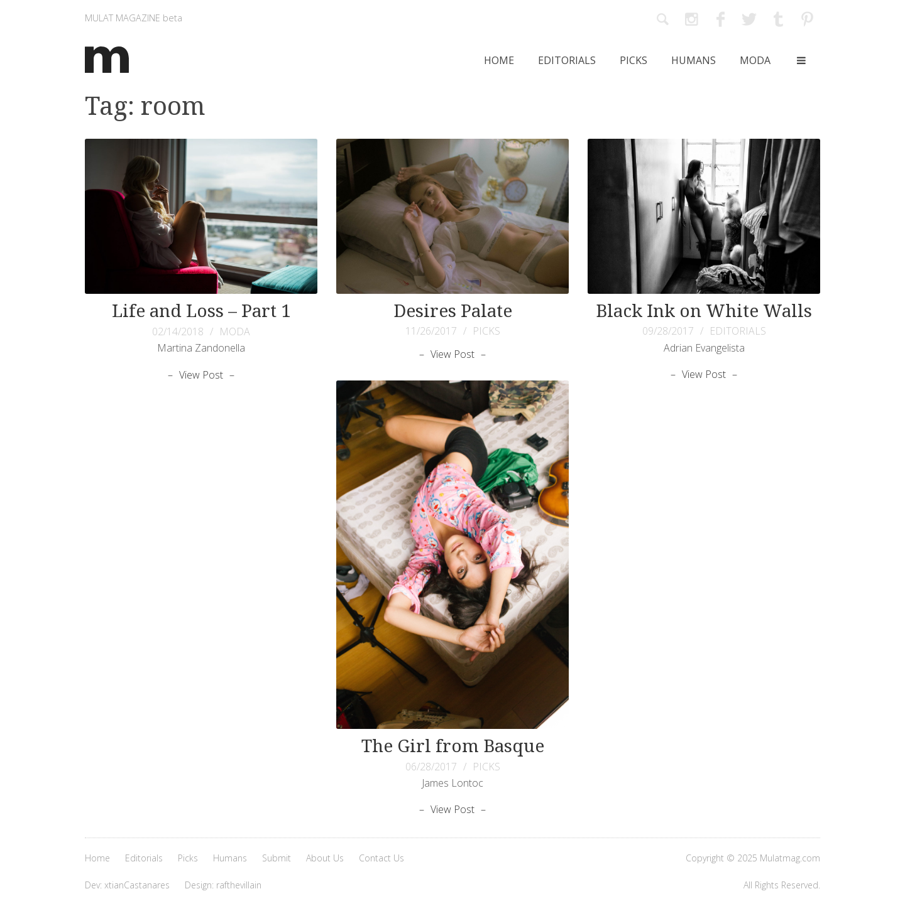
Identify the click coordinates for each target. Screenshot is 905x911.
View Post (201, 375)
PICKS (486, 331)
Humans (693, 60)
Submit (276, 858)
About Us (325, 858)
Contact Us (381, 858)
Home (499, 60)
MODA (234, 331)
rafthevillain (238, 885)
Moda (755, 60)
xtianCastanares (137, 885)
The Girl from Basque (452, 746)
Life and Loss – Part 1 (201, 311)
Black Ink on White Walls (704, 311)
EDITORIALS (738, 331)
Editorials (567, 60)
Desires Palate (452, 311)
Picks (633, 60)
